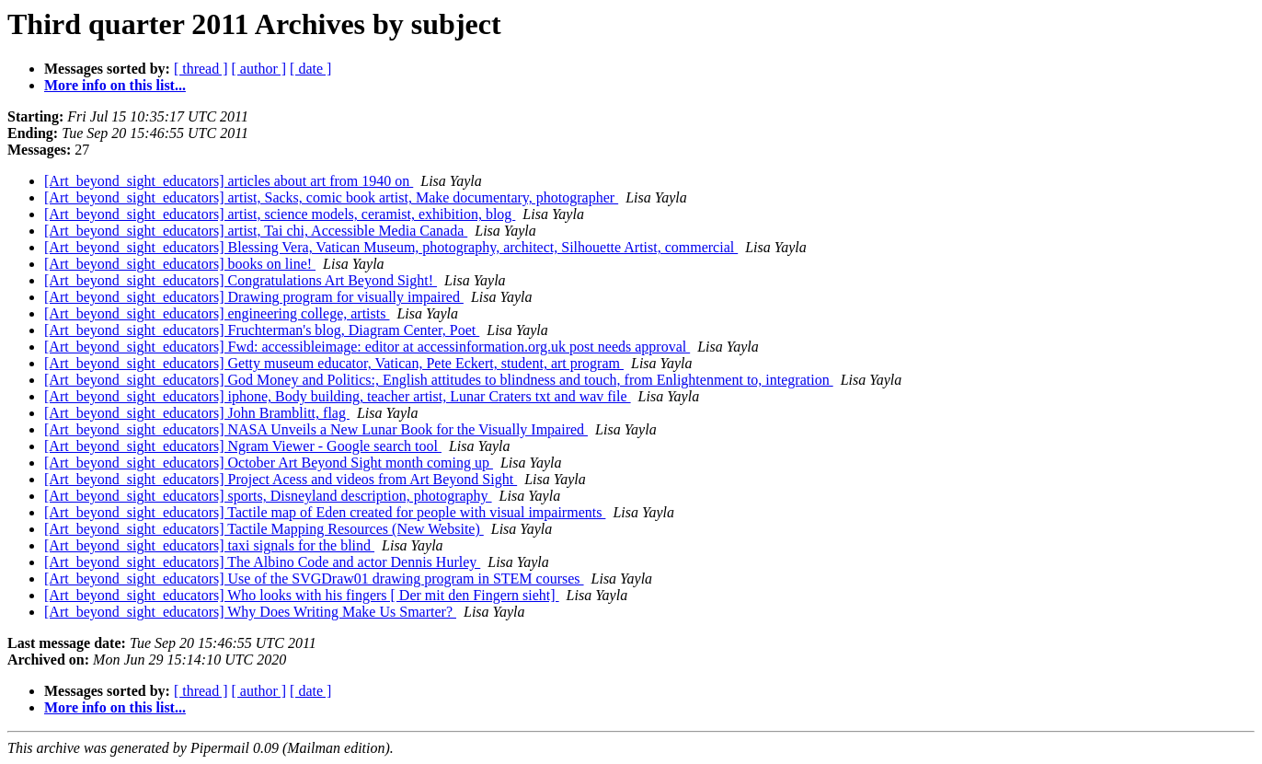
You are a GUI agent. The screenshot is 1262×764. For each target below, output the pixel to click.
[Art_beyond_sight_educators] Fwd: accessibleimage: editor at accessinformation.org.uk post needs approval (367, 346)
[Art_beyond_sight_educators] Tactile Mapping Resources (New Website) (264, 529)
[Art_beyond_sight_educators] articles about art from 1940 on (228, 181)
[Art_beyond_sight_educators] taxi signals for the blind (209, 545)
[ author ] (259, 68)
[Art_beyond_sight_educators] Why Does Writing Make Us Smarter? (250, 611)
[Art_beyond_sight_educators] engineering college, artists (216, 313)
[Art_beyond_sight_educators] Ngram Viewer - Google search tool (243, 446)
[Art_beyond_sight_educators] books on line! (180, 264)
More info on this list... (115, 85)
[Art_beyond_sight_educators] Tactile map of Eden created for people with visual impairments (324, 512)
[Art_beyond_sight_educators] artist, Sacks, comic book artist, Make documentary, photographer (331, 197)
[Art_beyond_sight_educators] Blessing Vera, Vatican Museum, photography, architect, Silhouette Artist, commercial (391, 247)
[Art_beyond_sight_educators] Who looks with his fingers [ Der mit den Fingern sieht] (301, 595)
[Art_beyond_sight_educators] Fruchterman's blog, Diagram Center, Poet (261, 330)
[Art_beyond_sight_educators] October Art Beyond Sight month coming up (268, 462)
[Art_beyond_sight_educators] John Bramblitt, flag (197, 413)
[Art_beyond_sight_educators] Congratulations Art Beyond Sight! (240, 280)
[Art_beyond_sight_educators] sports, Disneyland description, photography (268, 496)
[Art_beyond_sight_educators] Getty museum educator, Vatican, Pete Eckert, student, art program (334, 363)
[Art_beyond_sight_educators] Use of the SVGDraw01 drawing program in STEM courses (314, 578)
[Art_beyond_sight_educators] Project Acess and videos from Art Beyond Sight (280, 479)
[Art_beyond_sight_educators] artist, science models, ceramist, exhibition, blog (279, 214)
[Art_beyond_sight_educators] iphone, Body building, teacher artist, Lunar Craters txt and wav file (337, 396)
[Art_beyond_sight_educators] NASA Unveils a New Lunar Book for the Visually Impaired (316, 429)
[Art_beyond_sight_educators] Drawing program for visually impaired (254, 297)
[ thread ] (201, 68)
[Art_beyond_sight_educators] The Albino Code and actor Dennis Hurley (262, 562)
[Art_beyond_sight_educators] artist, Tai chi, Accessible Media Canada (255, 230)
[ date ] (310, 68)
